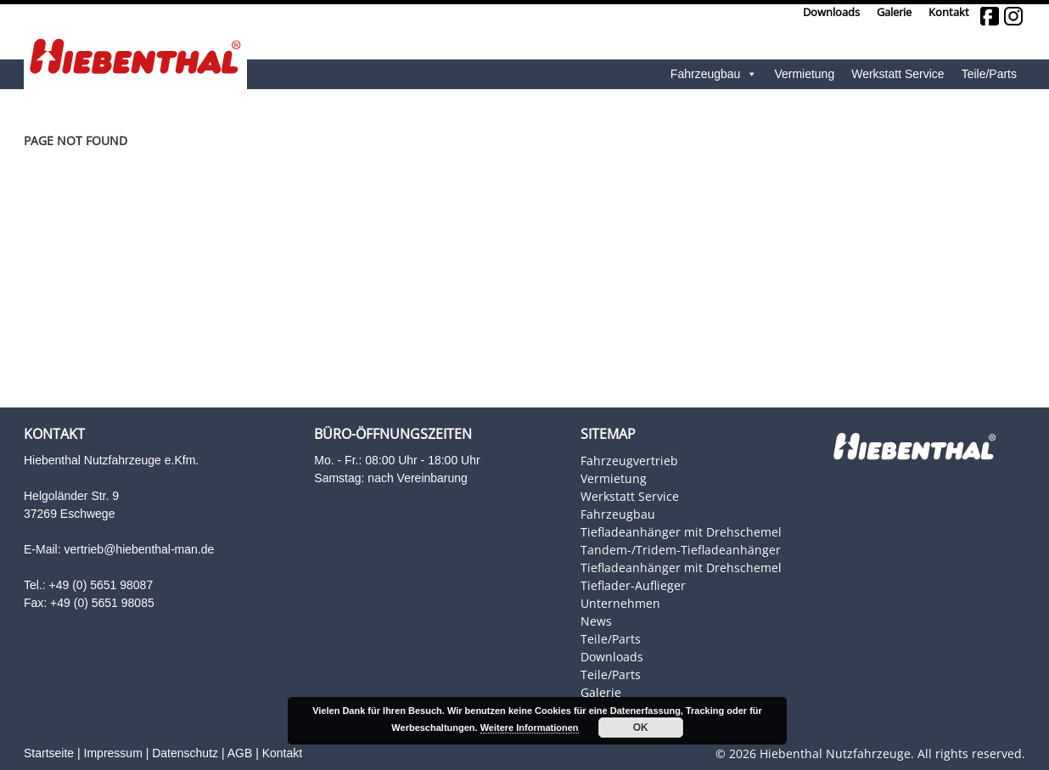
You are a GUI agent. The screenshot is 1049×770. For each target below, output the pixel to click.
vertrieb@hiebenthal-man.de (139, 549)
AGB (240, 753)
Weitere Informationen (529, 727)
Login (700, 753)
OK (640, 727)
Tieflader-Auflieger (633, 585)
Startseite (49, 753)
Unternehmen (620, 603)
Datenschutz (185, 753)
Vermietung (804, 74)
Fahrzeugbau (714, 74)
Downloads (831, 12)
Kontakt (948, 12)
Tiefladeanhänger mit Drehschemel (681, 532)
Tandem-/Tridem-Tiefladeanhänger (681, 550)
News (596, 621)
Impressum (113, 753)
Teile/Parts (989, 74)
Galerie (894, 12)
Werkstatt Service (897, 74)
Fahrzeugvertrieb (629, 460)
